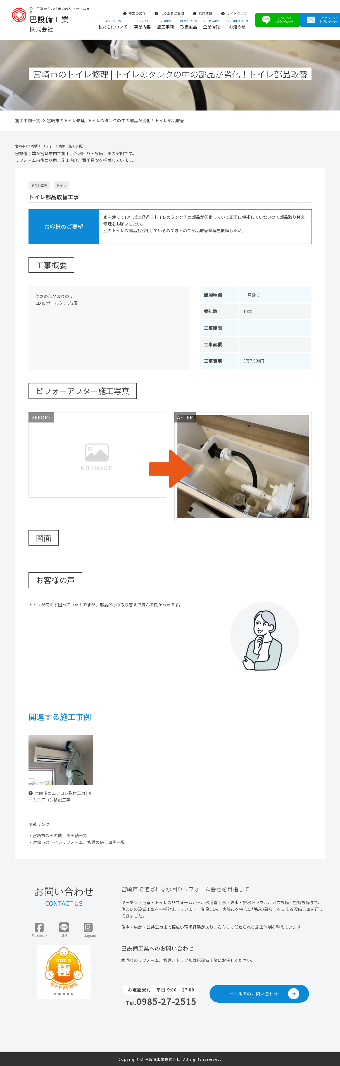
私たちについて (113, 24)
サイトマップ (234, 13)
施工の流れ (134, 13)
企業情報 (211, 24)
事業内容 (142, 24)
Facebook (39, 930)
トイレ (61, 185)
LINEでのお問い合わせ (277, 20)
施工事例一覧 (27, 120)
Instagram (88, 930)
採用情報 (202, 13)
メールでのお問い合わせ (264, 993)
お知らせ (237, 24)
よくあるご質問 (169, 13)
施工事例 (165, 24)
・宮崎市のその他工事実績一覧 (57, 835)
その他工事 (39, 185)
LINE (64, 930)
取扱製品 (188, 24)
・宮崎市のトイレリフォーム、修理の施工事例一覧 (76, 842)
